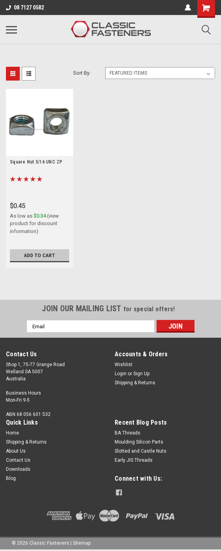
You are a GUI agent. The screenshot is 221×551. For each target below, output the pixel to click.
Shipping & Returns (135, 383)
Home (12, 433)
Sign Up (141, 373)
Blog (11, 478)
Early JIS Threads (134, 460)
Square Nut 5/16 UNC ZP (36, 162)
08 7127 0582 (25, 7)
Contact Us (18, 460)
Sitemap (82, 543)
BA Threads (127, 433)
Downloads (18, 469)
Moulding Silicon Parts (139, 442)
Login (121, 373)
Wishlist (123, 364)
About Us (16, 451)
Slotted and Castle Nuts (140, 451)
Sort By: (82, 73)
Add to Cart (39, 255)
